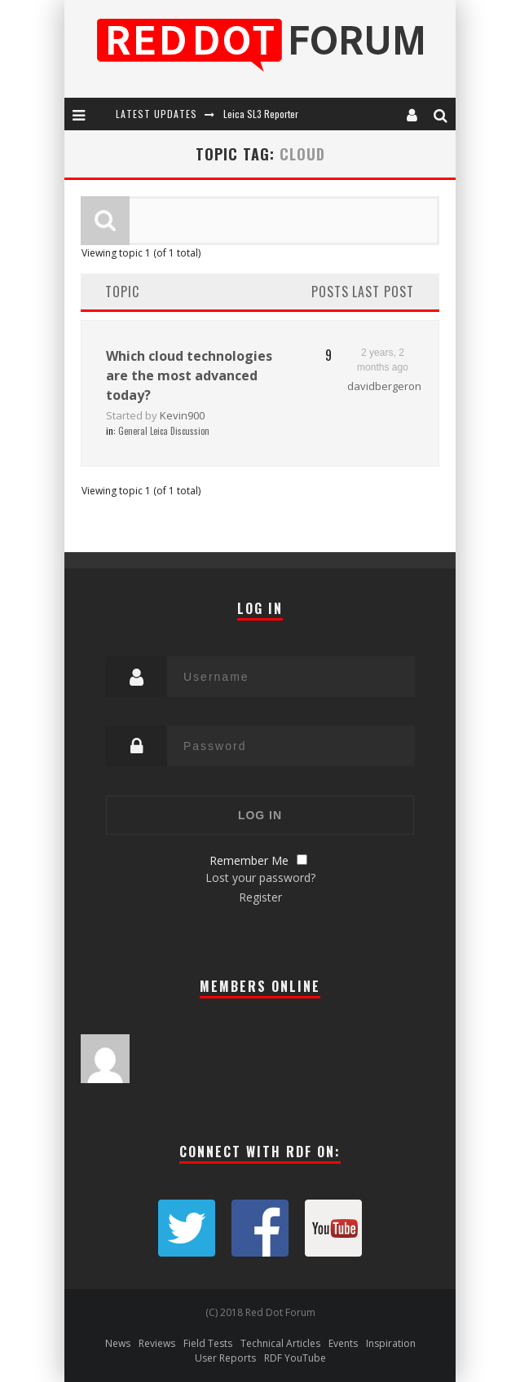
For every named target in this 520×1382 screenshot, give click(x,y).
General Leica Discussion (163, 430)
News (117, 1343)
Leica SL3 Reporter (260, 114)
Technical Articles (280, 1343)
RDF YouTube (295, 1358)
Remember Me (249, 860)
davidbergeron (384, 386)
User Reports (225, 1358)
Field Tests (207, 1343)
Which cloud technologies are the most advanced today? (189, 375)
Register (260, 897)
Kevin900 (182, 415)
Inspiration (391, 1343)
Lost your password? (260, 877)
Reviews (157, 1343)
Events (343, 1343)
